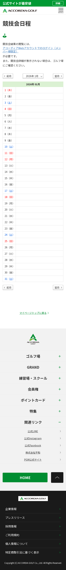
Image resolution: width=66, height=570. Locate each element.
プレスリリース (15, 517)
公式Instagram (42, 438)
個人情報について (16, 543)
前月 (9, 76)
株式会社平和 (43, 452)
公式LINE (44, 431)
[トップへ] (57, 477)
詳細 (58, 3)
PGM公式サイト (42, 459)
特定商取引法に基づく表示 (22, 552)
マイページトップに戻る (33, 313)
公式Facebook (43, 445)
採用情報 (11, 526)
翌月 (57, 76)
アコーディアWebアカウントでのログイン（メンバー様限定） (32, 49)
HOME (25, 477)
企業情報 (11, 509)
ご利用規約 (12, 535)
